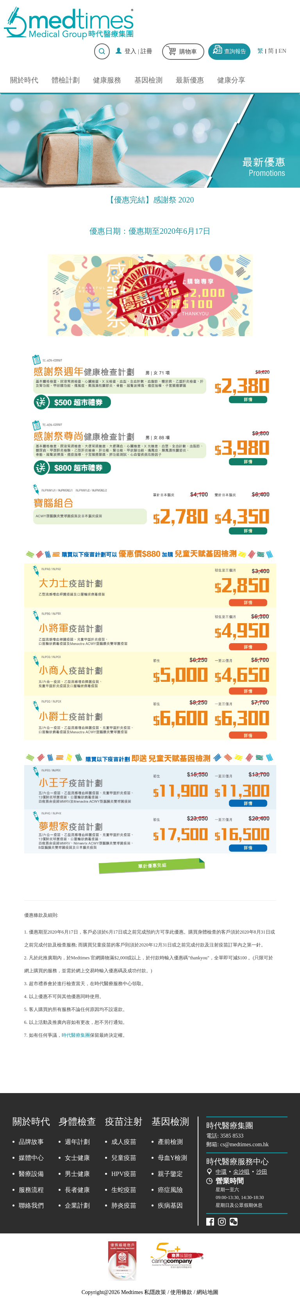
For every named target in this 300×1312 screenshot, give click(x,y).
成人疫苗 (123, 1141)
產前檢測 (170, 1141)
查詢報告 (235, 51)
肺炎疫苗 (123, 1205)
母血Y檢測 (173, 1157)
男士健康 (77, 1173)
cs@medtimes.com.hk (244, 1144)
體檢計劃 (66, 80)
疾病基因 (170, 1205)
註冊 (146, 51)
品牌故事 (31, 1141)
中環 (221, 1172)
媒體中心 (31, 1157)
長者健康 (77, 1190)
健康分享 (231, 80)
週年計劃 (77, 1141)
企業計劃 (77, 1205)
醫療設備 (31, 1173)
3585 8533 (232, 1136)
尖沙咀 (241, 1172)
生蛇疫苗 (123, 1190)
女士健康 (77, 1157)
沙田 (261, 1172)
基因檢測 (148, 80)
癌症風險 (170, 1190)
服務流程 (31, 1190)
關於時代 (24, 80)
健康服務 (107, 80)
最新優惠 (190, 80)
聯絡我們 (31, 1205)
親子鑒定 (170, 1173)
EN (282, 51)
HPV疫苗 (123, 1173)
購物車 (188, 51)
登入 (130, 51)
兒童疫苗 (123, 1157)
